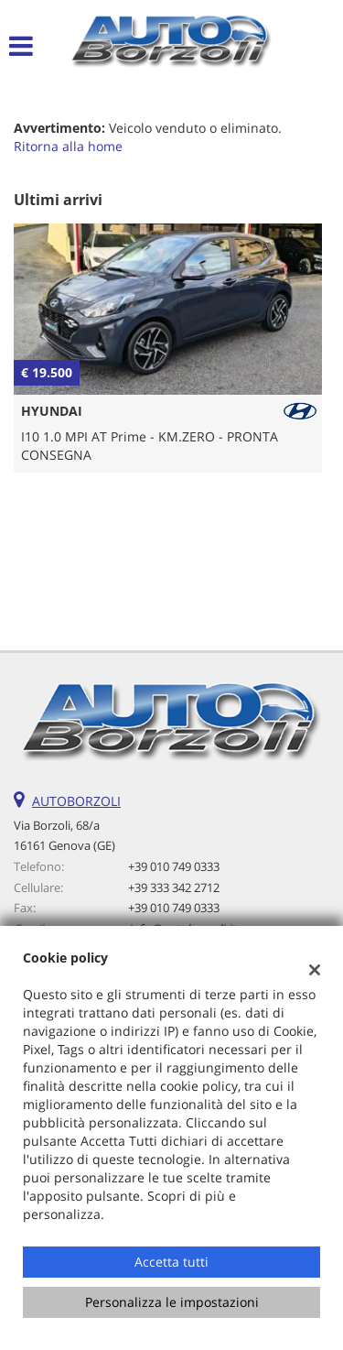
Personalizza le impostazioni (172, 1302)
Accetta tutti (171, 1261)
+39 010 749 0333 (174, 866)
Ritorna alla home (68, 146)
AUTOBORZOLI (76, 801)
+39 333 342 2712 (174, 887)
